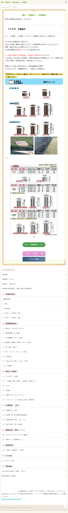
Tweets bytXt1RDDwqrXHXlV (11, 499)
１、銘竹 (4, 304)
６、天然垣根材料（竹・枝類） (11, 333)
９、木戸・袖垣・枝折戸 (9, 347)
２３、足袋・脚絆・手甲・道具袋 (12, 424)
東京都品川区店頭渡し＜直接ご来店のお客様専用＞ (17, 288)
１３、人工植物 (6, 366)
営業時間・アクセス (8, 279)
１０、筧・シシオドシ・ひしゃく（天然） (14, 351)
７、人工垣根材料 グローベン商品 (12, 338)
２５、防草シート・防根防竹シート (12, 439)
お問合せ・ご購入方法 (8, 284)
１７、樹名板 (6, 390)
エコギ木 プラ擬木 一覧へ (34, 253)
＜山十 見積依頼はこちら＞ (34, 244)
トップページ (4, 7)
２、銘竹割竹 (6, 308)
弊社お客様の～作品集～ (9, 476)
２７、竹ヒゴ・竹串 (8, 460)
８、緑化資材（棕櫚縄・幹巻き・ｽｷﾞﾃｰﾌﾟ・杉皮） (17, 342)
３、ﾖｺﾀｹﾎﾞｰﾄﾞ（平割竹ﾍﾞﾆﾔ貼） (11, 313)
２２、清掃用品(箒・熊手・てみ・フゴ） (14, 419)
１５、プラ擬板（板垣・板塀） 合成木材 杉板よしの (18, 381)
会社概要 (4, 274)
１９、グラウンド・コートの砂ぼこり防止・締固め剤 (18, 399)
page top (66, 506)
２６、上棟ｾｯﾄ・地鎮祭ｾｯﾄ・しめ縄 (12, 450)
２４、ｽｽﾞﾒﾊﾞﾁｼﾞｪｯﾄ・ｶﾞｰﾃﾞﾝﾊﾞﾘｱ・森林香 (14, 435)
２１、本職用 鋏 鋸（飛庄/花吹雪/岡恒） (15, 415)
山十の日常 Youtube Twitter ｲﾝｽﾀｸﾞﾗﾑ (14, 471)
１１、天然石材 (6, 356)
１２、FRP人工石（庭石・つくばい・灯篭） (15, 361)
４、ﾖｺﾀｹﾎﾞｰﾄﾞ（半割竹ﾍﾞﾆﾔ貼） (11, 318)
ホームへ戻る (34, 259)
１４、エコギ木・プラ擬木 (10, 376)
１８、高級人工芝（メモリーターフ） (13, 395)
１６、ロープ (6, 385)
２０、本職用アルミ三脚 (9, 410)
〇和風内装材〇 (6, 299)
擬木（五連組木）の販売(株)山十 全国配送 (14, 2)
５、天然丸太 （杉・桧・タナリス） (13, 328)
